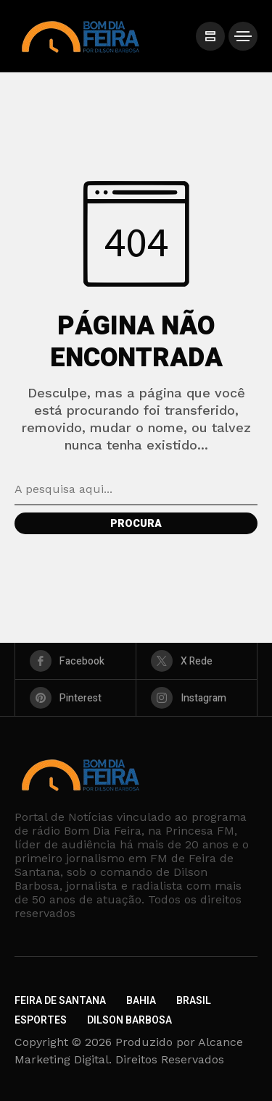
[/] (210, 36)
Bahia (141, 1000)
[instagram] (196, 698)
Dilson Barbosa (129, 1020)
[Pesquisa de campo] (136, 489)
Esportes (41, 1020)
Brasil (193, 1000)
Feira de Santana (60, 1000)
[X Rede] (196, 661)
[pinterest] (75, 698)
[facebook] (75, 661)
